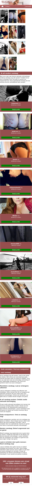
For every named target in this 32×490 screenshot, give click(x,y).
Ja (10, 483)
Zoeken (7, 6)
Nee (21, 483)
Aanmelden (28, 6)
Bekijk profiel (16, 109)
